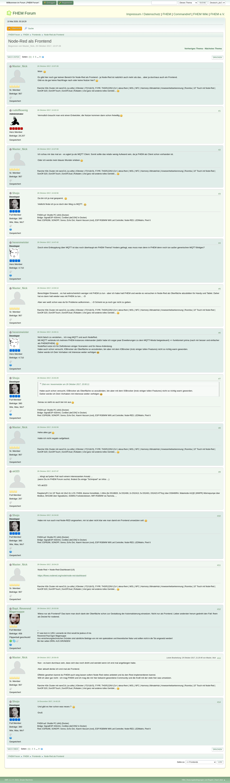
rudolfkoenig (20, 110)
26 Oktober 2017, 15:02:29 (47, 378)
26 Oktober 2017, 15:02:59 (47, 427)
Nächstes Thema (213, 48)
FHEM (167, 14)
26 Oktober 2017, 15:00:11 (47, 332)
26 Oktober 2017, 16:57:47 (47, 471)
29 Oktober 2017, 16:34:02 (47, 515)
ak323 (15, 471)
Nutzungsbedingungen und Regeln (200, 780)
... (38, 57)
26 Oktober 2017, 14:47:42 (47, 242)
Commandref (182, 14)
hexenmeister (20, 242)
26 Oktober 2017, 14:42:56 (47, 193)
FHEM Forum (24, 13)
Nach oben (13, 749)
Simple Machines (26, 780)
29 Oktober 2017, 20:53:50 (47, 608)
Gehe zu (180, 762)
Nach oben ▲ (220, 780)
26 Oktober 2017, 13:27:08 (47, 149)
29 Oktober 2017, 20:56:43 (47, 658)
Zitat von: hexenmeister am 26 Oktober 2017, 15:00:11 (65, 384)
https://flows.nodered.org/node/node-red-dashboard (62, 575)
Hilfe (183, 780)
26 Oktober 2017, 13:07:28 (47, 66)
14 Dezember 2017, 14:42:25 (48, 701)
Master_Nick (19, 66)
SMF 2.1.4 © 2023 (12, 780)
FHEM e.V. (218, 14)
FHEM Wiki (200, 14)
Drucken (217, 57)
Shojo (15, 193)
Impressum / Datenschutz (143, 14)
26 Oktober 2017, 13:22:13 (47, 110)
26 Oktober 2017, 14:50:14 (47, 288)
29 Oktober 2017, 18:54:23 (47, 564)
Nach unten (13, 57)
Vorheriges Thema (193, 48)
